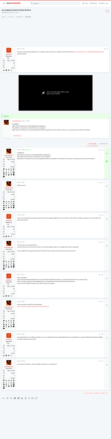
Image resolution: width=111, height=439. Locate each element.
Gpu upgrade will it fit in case (95, 266)
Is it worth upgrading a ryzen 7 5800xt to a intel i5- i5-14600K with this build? (95, 201)
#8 (70, 336)
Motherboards (87, 242)
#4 (70, 217)
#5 (70, 244)
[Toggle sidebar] (107, 11)
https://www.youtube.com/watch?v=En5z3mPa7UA (33, 308)
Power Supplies (87, 149)
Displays (85, 279)
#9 (70, 363)
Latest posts (84, 213)
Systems (85, 208)
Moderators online (86, 284)
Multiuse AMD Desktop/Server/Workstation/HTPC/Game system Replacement (96, 237)
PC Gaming (86, 136)
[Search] (51, 3)
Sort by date (61, 145)
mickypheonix (16, 121)
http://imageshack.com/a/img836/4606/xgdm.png (32, 54)
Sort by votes (72, 145)
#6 (70, 276)
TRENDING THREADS (86, 107)
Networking (86, 221)
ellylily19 (6, 12)
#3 (70, 184)
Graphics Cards (87, 231)
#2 (70, 152)
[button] (4, 3)
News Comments (88, 124)
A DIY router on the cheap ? (94, 218)
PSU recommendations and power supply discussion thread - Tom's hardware (95, 142)
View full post (17, 137)
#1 (75, 49)
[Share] (72, 49)
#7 (70, 303)
